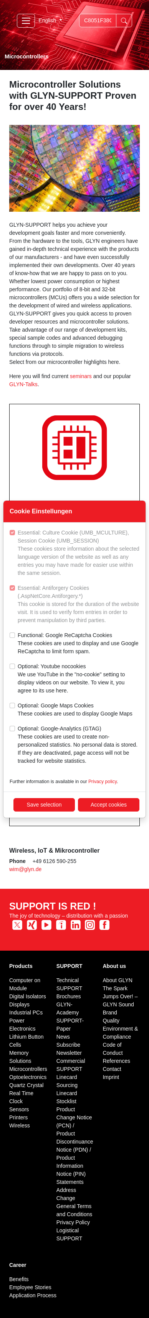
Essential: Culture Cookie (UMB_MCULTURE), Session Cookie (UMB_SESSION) (78, 553)
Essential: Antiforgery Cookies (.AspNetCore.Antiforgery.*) (78, 604)
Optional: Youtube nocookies (78, 679)
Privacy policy (102, 781)
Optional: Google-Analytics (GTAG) (78, 745)
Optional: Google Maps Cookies (75, 710)
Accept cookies (109, 805)
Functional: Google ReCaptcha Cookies (78, 644)
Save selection (43, 805)
